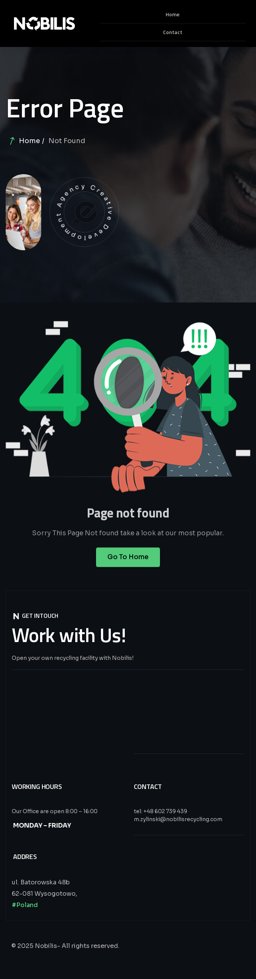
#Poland (25, 905)
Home (29, 141)
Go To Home (128, 562)
